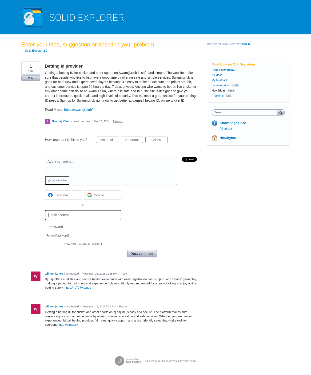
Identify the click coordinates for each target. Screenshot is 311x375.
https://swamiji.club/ (78, 109)
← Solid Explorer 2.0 (34, 50)
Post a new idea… (224, 70)
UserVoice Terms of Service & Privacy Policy (170, 360)
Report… (118, 121)
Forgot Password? (57, 235)
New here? (83, 243)
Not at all (109, 140)
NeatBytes (228, 138)
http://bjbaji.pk (68, 324)
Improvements (221, 85)
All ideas (217, 75)
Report (124, 273)
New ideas (247, 64)
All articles (226, 128)
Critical (160, 140)
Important (134, 140)
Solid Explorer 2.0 (225, 64)
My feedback (220, 80)
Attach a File (59, 180)
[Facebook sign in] (63, 195)
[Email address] (83, 215)
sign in (246, 43)
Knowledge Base (233, 123)
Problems (218, 95)
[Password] (83, 227)
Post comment (142, 254)
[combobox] (245, 112)
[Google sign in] (103, 195)
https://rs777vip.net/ (77, 287)
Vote (30, 78)
